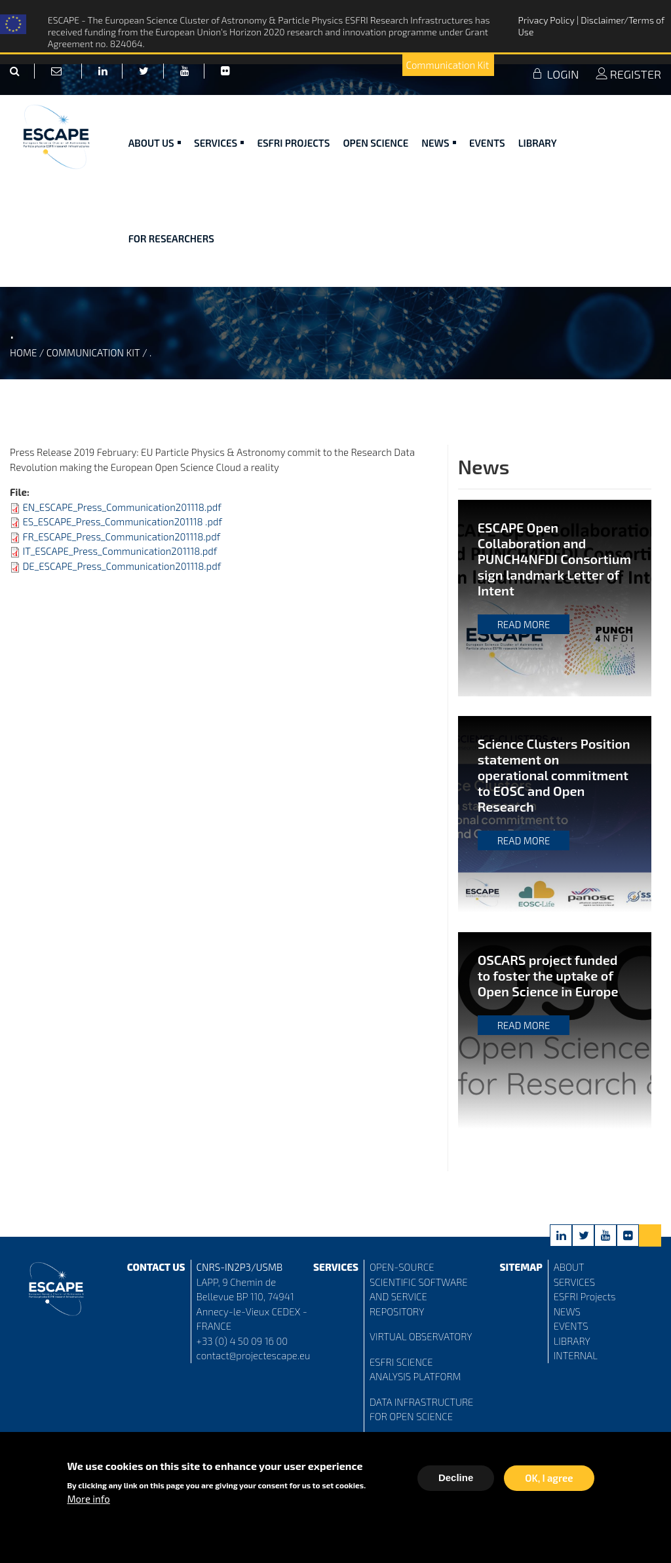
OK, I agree (549, 1481)
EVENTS (571, 1326)
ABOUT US (154, 143)
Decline (455, 1480)
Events (487, 143)
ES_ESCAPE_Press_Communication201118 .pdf (122, 521)
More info (88, 1502)
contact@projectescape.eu (254, 1355)
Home (23, 352)
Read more (523, 624)
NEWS (567, 1311)
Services (219, 143)
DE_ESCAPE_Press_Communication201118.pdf (121, 566)
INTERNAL (576, 1355)
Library (537, 143)
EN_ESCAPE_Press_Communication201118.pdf (121, 507)
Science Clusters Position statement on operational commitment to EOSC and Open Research (554, 775)
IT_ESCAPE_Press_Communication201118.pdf (119, 551)
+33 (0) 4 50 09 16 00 (242, 1341)
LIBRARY (572, 1341)
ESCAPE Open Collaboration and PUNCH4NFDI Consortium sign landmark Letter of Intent (554, 558)
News (438, 143)
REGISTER (628, 74)
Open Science (375, 143)
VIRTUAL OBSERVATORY (421, 1336)
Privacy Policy (547, 20)
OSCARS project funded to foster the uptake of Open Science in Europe (548, 975)
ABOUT (569, 1267)
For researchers (171, 238)
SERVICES (574, 1282)
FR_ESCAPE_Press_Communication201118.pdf (121, 536)
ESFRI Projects (293, 143)
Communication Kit (447, 65)
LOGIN (555, 74)
